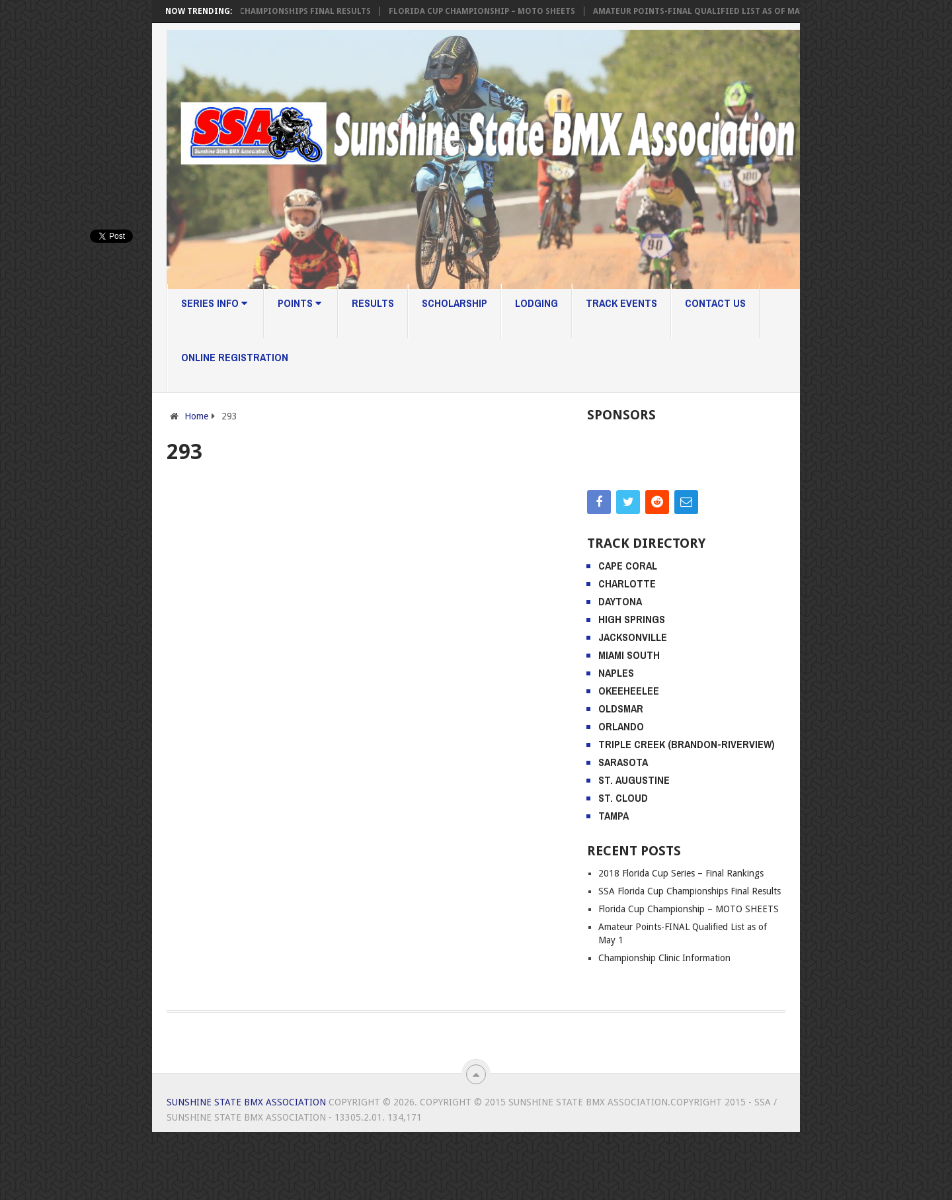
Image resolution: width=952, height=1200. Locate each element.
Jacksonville (632, 705)
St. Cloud (623, 866)
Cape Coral (627, 633)
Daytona (620, 669)
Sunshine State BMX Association (246, 1170)
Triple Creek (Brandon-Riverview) (686, 812)
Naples (616, 741)
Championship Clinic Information (664, 1026)
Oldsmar (620, 776)
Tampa (613, 884)
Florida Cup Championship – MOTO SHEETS (486, 11)
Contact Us (715, 303)
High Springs (631, 687)
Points (299, 303)
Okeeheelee (628, 758)
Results (373, 303)
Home (196, 416)
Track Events (621, 303)
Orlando (621, 794)
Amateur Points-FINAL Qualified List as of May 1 (705, 11)
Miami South (629, 723)
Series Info (214, 303)
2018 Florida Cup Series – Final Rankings (681, 941)
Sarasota (623, 830)
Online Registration (234, 357)
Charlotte (627, 651)
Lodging (536, 303)
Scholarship (454, 303)
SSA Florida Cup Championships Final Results (273, 11)
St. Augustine (634, 848)
